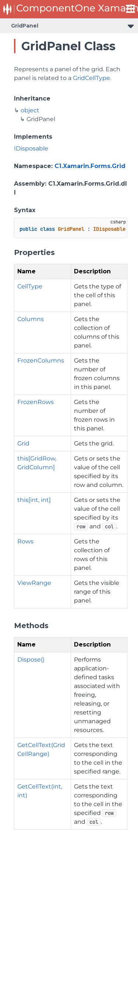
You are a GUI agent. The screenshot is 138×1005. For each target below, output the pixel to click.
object (30, 110)
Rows (25, 541)
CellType (29, 286)
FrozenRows (35, 401)
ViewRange (34, 582)
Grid (23, 443)
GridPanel (24, 25)
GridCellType (91, 77)
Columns (30, 319)
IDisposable (31, 148)
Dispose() (31, 659)
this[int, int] (34, 499)
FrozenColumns (40, 360)
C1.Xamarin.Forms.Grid (89, 166)
